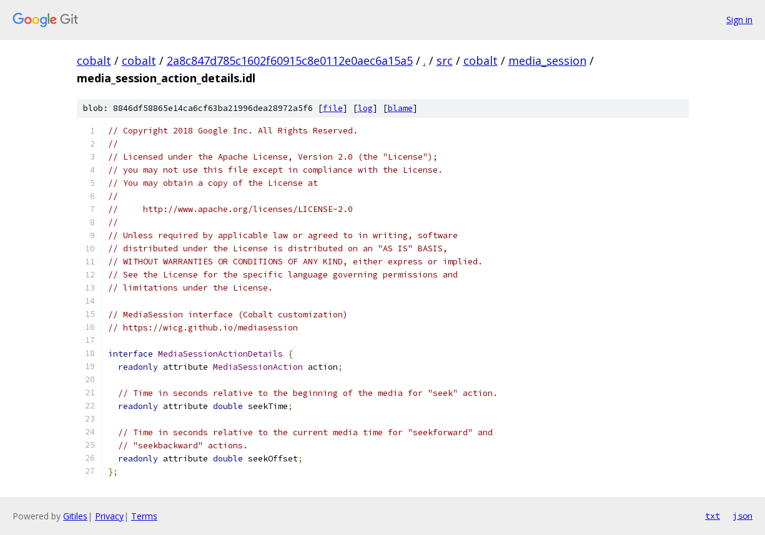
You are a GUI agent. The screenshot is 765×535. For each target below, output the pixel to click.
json (743, 515)
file (333, 108)
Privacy (109, 516)
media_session (547, 60)
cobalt (94, 60)
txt (712, 515)
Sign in (739, 20)
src (445, 60)
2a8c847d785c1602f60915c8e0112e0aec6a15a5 (290, 60)
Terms (144, 516)
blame (400, 108)
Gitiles (75, 516)
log (365, 108)
